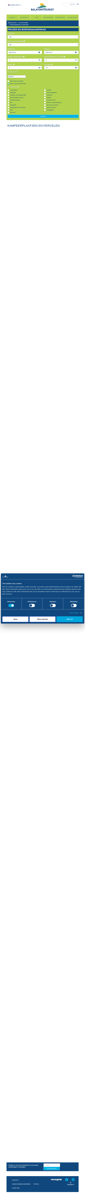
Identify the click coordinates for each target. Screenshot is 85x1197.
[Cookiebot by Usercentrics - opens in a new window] (74, 576)
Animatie (49, 90)
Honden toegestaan (52, 92)
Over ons (16, 1188)
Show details (74, 613)
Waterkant (12, 112)
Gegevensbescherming (21, 1184)
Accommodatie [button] (24, 17)
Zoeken (43, 116)
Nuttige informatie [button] (48, 17)
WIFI (11, 110)
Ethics (36, 1184)
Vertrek (46, 49)
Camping (11, 33)
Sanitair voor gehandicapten (54, 102)
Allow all (69, 619)
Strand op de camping (52, 105)
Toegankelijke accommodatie (17, 107)
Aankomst (11, 49)
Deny (15, 619)
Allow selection (42, 619)
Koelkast (49, 97)
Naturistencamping (15, 100)
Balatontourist (12, 22)
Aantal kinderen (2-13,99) (54, 57)
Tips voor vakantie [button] (72, 17)
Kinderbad (49, 95)
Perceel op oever (51, 100)
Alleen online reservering (16, 81)
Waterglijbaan (50, 110)
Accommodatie (23, 22)
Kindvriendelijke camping (16, 97)
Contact (15, 1180)
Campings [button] (12, 17)
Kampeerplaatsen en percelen (19, 24)
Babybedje (13, 92)
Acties (36, 17)
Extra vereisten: (13, 87)
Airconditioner (13, 90)
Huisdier (11, 64)
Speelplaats (13, 105)
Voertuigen (48, 64)
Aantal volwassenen (16, 57)
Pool (11, 102)
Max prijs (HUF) (12, 72)
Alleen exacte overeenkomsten (18, 83)
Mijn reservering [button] (60, 17)
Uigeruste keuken (51, 107)
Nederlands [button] (14, 5)
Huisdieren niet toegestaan (18, 95)
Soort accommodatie (16, 41)
